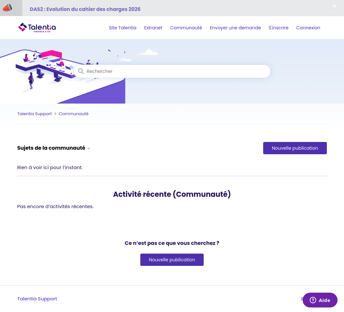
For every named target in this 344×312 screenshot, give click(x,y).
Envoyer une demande (235, 28)
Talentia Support (34, 114)
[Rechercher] (172, 71)
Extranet (153, 28)
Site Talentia (122, 28)
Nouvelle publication (295, 148)
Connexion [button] (308, 28)
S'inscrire (278, 28)
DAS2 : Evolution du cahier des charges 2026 (85, 9)
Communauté (186, 28)
